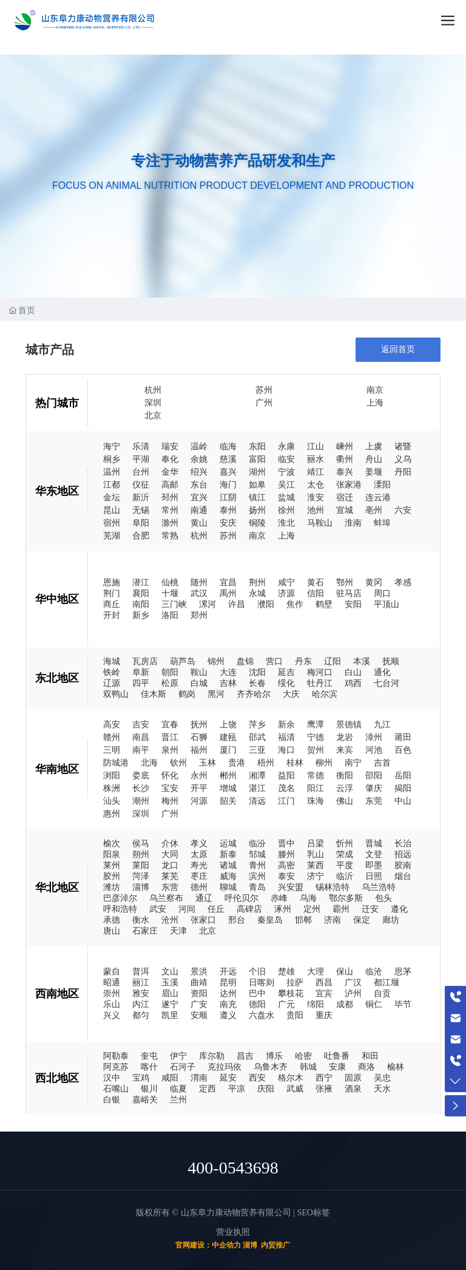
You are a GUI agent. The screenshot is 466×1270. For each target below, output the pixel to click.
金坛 (111, 497)
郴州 (228, 775)
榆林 (395, 1066)
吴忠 (382, 1077)
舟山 (373, 459)
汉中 (111, 1077)
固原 (353, 1077)
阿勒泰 (116, 1056)
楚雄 (286, 971)
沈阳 (257, 672)
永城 (257, 593)
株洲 (111, 788)
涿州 (282, 909)
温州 (111, 472)
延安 (228, 1077)
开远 (228, 971)
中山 (402, 801)
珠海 (315, 801)
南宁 (353, 762)
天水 (382, 1088)
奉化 (169, 459)
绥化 (286, 683)
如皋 (257, 484)
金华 (169, 472)
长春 (257, 683)
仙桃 (169, 582)
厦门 (228, 750)
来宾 (344, 750)
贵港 (236, 762)
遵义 (228, 1015)
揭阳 (402, 788)
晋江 (169, 737)
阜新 (140, 672)
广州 (263, 402)
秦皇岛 (270, 920)
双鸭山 (116, 694)
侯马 (140, 843)
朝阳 (169, 672)
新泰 (228, 854)
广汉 (353, 982)
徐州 (286, 510)
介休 (169, 843)
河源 (199, 801)
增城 (228, 788)
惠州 (111, 813)
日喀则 (261, 982)
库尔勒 (212, 1056)
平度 (344, 865)
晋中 (286, 843)
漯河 (207, 604)
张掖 (324, 1088)
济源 (286, 593)
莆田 (402, 737)
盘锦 (245, 661)
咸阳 (169, 1077)
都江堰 (386, 982)
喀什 (149, 1066)
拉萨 (294, 982)
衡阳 (344, 775)
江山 (315, 446)
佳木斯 (153, 694)
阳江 (315, 788)
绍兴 (199, 472)
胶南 (402, 865)
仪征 (140, 484)
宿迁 (344, 497)
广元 (286, 1004)
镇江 (257, 497)
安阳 (353, 604)
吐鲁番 (337, 1056)
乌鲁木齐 (271, 1066)
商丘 (111, 604)
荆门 (111, 593)
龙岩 (344, 737)
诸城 (228, 865)
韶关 (228, 801)
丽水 (315, 459)
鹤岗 (186, 694)
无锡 (140, 510)
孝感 (402, 582)
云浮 (344, 788)
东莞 (373, 801)
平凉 (236, 1088)
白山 (353, 672)
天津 (178, 931)
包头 (383, 898)
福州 (199, 750)
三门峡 (174, 604)
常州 (169, 510)
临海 (228, 446)
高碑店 (249, 909)
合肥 (140, 535)
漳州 (373, 737)
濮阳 (265, 604)
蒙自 (111, 971)
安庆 (228, 523)
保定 (361, 920)
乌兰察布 (166, 898)
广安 (199, 1004)
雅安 (140, 993)
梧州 (265, 762)
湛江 (257, 788)
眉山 (169, 993)
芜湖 (111, 535)
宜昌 (228, 582)
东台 (199, 484)
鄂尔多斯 (346, 898)
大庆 (291, 694)
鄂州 (344, 582)
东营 (169, 887)
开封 (111, 615)
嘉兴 (228, 472)
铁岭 (111, 672)
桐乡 (111, 459)
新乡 (140, 615)
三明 (111, 750)
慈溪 (228, 459)
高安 (111, 724)
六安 (402, 510)
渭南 (199, 1077)
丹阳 (402, 472)
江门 (286, 801)
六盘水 (261, 1015)
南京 (374, 390)
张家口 (203, 920)
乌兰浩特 (379, 887)
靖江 (315, 472)
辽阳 (332, 661)
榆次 (111, 843)
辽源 (111, 683)
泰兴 (344, 472)
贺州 (315, 750)
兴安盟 (290, 887)
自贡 (382, 993)
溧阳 (382, 484)
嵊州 (344, 446)
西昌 (324, 982)
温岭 (199, 446)
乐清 (140, 446)
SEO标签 (313, 1212)
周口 (382, 593)
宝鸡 (140, 1077)
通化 (382, 672)
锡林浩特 (333, 887)
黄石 (315, 582)
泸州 (353, 993)
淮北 (286, 523)
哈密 (303, 1056)
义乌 (402, 459)
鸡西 (353, 683)
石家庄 (145, 931)
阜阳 (140, 523)
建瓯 (228, 737)
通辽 (203, 898)
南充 (228, 1004)
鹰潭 (315, 724)
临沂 (344, 876)
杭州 (152, 390)
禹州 (228, 593)
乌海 (308, 898)
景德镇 (349, 724)
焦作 (294, 604)
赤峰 (279, 898)
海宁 (111, 446)
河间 (186, 909)
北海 (149, 762)
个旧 (257, 971)
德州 (199, 887)
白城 (199, 683)
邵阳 (373, 775)
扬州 (257, 510)
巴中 (257, 993)
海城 (111, 661)
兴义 (111, 1015)
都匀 (140, 1015)
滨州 (257, 876)
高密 (286, 865)
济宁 (315, 876)
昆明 (228, 982)
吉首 (382, 762)
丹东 (303, 661)
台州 (140, 472)
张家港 (349, 484)
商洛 (366, 1066)
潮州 (140, 801)
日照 (373, 876)
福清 (286, 737)
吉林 (228, 683)
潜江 (140, 582)
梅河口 (320, 672)
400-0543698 (232, 1167)
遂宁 (169, 1004)
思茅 (402, 971)
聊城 (228, 887)
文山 (169, 971)
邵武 (257, 737)
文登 (373, 854)
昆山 (111, 510)
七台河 (386, 683)
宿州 (111, 523)
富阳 (257, 459)
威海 (228, 876)
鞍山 (199, 672)
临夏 (178, 1088)
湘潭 (257, 775)
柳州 (324, 762)
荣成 (344, 854)
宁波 (286, 472)
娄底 (140, 775)
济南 (332, 920)
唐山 (111, 931)
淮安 (315, 497)
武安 (157, 909)
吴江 (286, 484)
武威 (294, 1088)
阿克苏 (116, 1066)
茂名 (286, 788)
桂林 (294, 762)
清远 (257, 801)
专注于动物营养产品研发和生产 (233, 160)
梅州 (169, 801)
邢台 (236, 920)
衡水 (140, 920)
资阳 (199, 993)
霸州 (341, 909)
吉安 (140, 724)
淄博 (140, 887)
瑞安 (169, 446)
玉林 (207, 762)
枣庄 (199, 876)
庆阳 (265, 1088)
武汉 (199, 593)
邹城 (257, 854)
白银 (111, 1099)
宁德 (315, 737)
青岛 (257, 887)
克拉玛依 (224, 1066)
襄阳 (140, 593)
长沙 (140, 788)
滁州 (169, 523)
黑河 (216, 694)
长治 (402, 843)
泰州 (228, 510)
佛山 (344, 801)
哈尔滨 (324, 694)
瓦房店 (145, 661)
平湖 (140, 459)
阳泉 (111, 854)
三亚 (257, 750)
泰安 (286, 876)
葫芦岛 (182, 661)
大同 (169, 854)
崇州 (111, 993)
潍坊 (111, 887)
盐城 (286, 497)
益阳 (286, 775)
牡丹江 (320, 683)
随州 (199, 582)
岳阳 (402, 775)
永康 (286, 446)
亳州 (373, 510)
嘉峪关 (145, 1099)
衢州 (344, 459)
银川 (149, 1088)
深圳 (152, 402)
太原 (199, 854)
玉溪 (169, 982)
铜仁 (373, 1004)
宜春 (169, 724)
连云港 (378, 497)
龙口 (169, 865)
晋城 (373, 843)
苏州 (263, 390)
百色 (402, 750)
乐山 (111, 1004)
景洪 (199, 971)
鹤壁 (324, 604)
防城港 (116, 762)
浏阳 (111, 775)
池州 (315, 510)
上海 (374, 402)
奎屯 (149, 1056)
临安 (286, 459)
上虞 (373, 446)
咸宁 (286, 582)
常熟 (169, 535)
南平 (140, 750)
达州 (228, 993)
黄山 (199, 523)
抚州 (199, 724)
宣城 (344, 510)
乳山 (315, 854)
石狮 (199, 737)
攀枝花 (290, 993)
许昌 (236, 604)
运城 (228, 843)
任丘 (216, 909)
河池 (373, 750)
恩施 (111, 582)
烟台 (402, 876)
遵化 (399, 909)
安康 (337, 1066)
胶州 (111, 876)
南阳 (140, 604)
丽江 (140, 982)
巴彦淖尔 (120, 898)
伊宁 (178, 1056)
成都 (344, 1004)
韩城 (308, 1066)
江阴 (228, 497)
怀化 (169, 775)
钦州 (178, 762)
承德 (111, 920)
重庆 (324, 1015)
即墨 (373, 865)
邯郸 (303, 920)
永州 (199, 775)
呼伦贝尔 (241, 898)
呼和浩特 (120, 909)
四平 (140, 683)
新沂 (140, 497)
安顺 (199, 1015)
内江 (140, 1004)
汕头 (111, 801)
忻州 (344, 843)
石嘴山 (116, 1088)
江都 (111, 484)
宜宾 (324, 993)
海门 (228, 484)
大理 (315, 971)
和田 (370, 1056)
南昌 (140, 737)
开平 (199, 788)
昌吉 (245, 1056)
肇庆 (373, 788)
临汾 (257, 843)
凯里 (169, 1015)
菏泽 (140, 876)
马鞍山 (320, 523)
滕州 (286, 854)
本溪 (361, 661)
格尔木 (290, 1077)
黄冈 (373, 582)
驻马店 (349, 593)
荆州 (257, 582)
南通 (199, 510)
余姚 (199, 459)
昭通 (111, 982)
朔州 (140, 854)
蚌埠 (382, 523)
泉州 (169, 750)
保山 (344, 971)
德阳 (257, 1004)
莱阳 (140, 865)
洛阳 (169, 615)
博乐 (274, 1056)
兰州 (178, 1099)
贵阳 (294, 1015)
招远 (402, 854)
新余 (286, 724)
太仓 (315, 484)
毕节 (402, 1004)
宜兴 (199, 497)
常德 (315, 775)
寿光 (199, 865)
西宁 (324, 1077)
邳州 (169, 497)
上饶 (228, 724)
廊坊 (390, 920)
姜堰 (373, 472)
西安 (257, 1077)
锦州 (216, 661)
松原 (169, 683)
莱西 (315, 865)
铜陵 (257, 523)
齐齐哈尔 (254, 694)
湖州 (257, 472)
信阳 (315, 593)
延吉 (286, 672)
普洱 (140, 971)
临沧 (373, 971)
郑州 (199, 615)
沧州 (169, 920)
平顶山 (386, 604)
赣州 (111, 737)
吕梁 (315, 843)
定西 (207, 1088)
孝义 (199, 843)
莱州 (111, 865)
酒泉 (353, 1088)
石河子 (182, 1066)
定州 (311, 909)
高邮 (169, 484)
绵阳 (315, 1004)
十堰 (169, 593)
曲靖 (199, 982)
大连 (228, 672)
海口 (286, 750)
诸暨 (402, 446)
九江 (382, 724)
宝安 (169, 788)
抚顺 (390, 661)
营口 (274, 661)
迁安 (370, 909)
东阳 (257, 446)
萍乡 (257, 724)
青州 (257, 865)
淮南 (353, 523)
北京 (152, 415)
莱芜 (169, 876)
